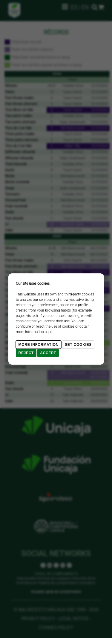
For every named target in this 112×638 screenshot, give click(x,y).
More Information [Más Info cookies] (39, 345)
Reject (26, 353)
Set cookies (78, 345)
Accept (48, 353)
